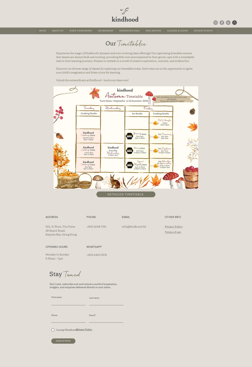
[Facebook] (222, 22)
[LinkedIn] (228, 22)
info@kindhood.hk (134, 226)
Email (92, 315)
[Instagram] (215, 22)
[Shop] (234, 22)
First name (56, 297)
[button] (177, 31)
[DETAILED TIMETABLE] (125, 194)
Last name (94, 298)
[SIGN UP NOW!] (63, 341)
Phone (54, 315)
